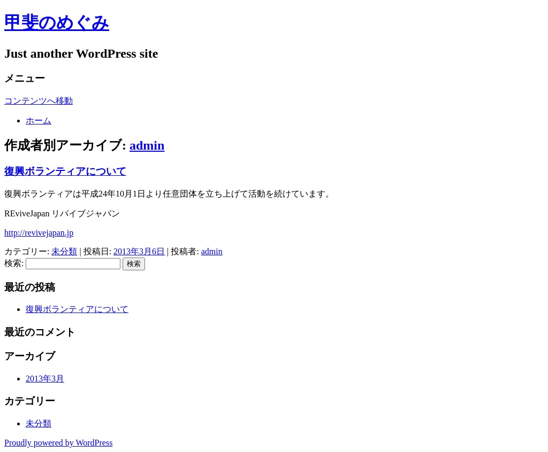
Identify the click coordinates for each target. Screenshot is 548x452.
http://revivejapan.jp (38, 232)
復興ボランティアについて (65, 171)
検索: (14, 263)
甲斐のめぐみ (56, 22)
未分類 (64, 251)
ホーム (38, 120)
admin (147, 145)
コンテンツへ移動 (38, 100)
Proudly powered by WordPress (58, 442)
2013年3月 (45, 378)
